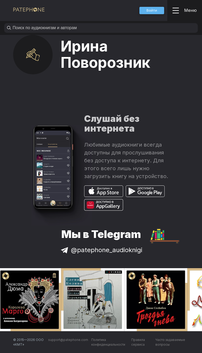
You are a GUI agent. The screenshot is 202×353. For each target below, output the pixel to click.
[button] (151, 10)
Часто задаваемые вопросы (170, 342)
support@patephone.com (68, 340)
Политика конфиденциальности (108, 342)
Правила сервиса (138, 342)
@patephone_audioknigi (101, 250)
